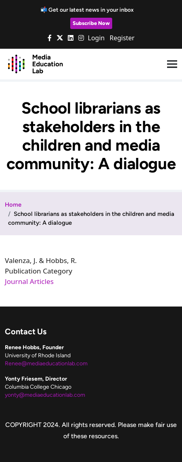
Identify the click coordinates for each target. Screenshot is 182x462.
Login (96, 37)
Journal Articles (29, 281)
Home (13, 204)
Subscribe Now (91, 23)
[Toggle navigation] (172, 64)
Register (121, 37)
